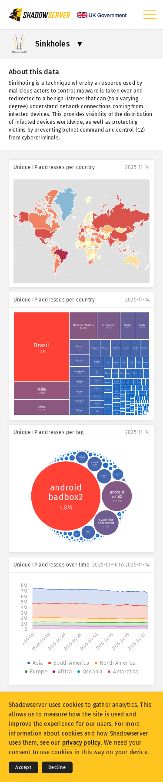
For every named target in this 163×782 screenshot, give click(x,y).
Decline (57, 767)
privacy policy (81, 742)
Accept (23, 767)
